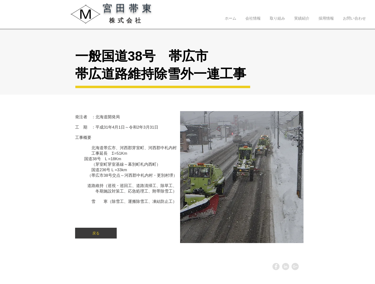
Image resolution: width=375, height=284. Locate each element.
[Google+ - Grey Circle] (295, 266)
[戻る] (96, 233)
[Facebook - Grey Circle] (276, 266)
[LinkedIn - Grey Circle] (285, 266)
